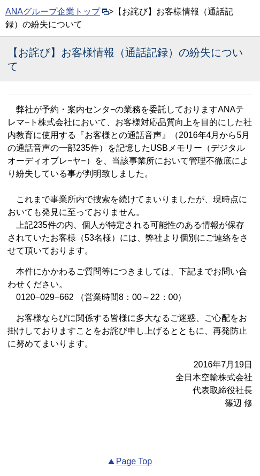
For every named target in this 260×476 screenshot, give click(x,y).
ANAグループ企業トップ (57, 11)
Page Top (134, 461)
